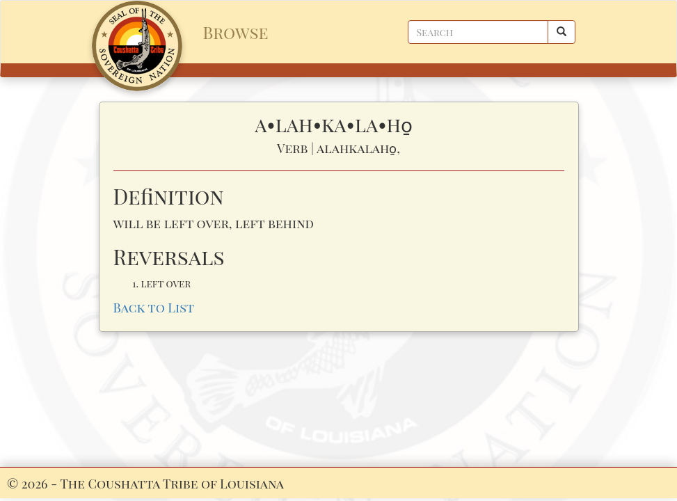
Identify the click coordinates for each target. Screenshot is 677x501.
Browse (236, 32)
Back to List (154, 307)
